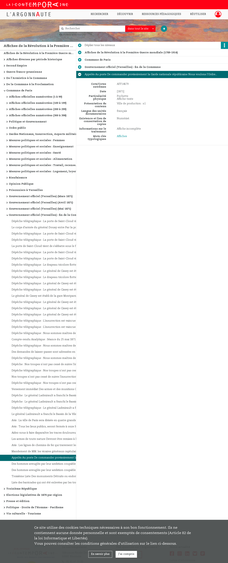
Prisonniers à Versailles (26, 190)
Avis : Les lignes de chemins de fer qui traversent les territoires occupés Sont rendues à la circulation (47, 445)
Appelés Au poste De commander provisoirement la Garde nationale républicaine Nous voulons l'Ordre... (47, 458)
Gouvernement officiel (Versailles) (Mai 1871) (40, 209)
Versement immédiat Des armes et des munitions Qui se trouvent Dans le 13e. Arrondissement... (47, 389)
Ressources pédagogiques (161, 14)
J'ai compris (126, 554)
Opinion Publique (21, 184)
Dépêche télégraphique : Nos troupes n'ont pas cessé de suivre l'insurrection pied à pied (47, 370)
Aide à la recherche (74, 35)
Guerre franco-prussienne (24, 72)
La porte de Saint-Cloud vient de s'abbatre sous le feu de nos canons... (47, 246)
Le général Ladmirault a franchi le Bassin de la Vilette (46, 414)
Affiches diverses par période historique (34, 59)
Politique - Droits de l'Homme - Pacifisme (34, 507)
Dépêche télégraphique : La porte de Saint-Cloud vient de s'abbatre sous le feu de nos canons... (47, 221)
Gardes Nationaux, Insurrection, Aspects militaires (44, 134)
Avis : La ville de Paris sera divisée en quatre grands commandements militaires (47, 420)
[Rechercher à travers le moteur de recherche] (94, 29)
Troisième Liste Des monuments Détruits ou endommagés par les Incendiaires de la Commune (47, 476)
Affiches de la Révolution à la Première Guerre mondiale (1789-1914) (39, 53)
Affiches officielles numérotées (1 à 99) (35, 97)
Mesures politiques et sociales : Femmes (37, 140)
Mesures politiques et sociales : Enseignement (41, 146)
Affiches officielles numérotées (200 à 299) (37, 109)
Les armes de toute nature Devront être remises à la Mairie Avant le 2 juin (47, 439)
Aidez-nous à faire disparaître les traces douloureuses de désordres (47, 433)
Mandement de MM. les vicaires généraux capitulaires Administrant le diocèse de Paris (47, 451)
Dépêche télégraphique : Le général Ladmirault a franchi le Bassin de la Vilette (47, 408)
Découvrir (125, 14)
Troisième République (21, 489)
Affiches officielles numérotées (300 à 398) (37, 115)
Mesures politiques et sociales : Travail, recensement (44, 165)
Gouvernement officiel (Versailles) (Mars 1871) (41, 196)
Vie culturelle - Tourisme (23, 514)
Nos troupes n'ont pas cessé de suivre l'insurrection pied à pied (47, 377)
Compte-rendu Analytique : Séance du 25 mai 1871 (44, 339)
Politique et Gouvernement (27, 122)
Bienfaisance (18, 178)
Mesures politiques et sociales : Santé (35, 153)
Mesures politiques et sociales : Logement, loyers (43, 171)
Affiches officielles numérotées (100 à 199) (37, 103)
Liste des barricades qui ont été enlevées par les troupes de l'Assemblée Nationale (47, 482)
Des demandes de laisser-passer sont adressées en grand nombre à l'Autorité (47, 352)
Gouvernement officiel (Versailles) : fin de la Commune (44, 215)
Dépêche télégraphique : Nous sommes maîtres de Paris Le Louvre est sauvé (47, 333)
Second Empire (16, 66)
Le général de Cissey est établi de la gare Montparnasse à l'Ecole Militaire (47, 296)
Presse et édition (18, 501)
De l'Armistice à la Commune (26, 78)
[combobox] (140, 29)
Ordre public (17, 128)
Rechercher (99, 14)
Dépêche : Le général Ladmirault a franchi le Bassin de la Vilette (47, 395)
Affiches (122, 136)
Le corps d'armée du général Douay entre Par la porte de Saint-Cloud (47, 227)
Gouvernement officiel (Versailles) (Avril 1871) (41, 202)
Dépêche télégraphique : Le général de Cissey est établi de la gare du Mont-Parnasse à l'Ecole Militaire (47, 302)
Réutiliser (198, 14)
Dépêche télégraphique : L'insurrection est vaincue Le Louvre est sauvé (47, 321)
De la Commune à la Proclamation (30, 84)
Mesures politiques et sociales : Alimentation (40, 159)
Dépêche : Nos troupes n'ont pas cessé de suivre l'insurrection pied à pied (47, 364)
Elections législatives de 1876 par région (34, 495)
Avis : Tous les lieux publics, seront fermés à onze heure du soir (47, 426)
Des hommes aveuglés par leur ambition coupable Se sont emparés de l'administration (47, 464)
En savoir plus (100, 554)
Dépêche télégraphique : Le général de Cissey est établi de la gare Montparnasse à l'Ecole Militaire (47, 271)
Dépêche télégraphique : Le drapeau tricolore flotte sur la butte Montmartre (47, 265)
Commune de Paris (19, 90)
